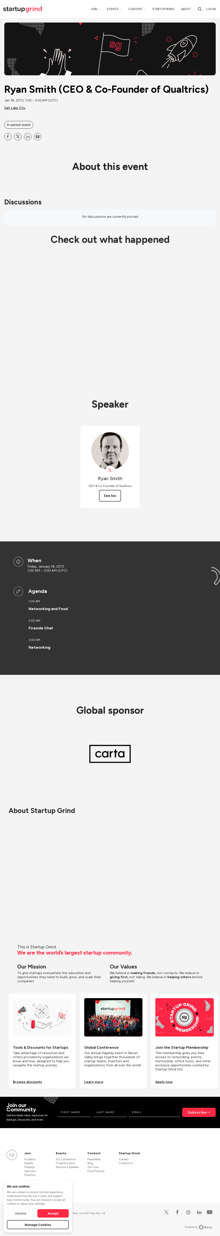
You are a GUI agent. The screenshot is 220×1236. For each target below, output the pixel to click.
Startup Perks (163, 9)
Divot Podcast (95, 1171)
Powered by (198, 1227)
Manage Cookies (38, 1224)
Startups (29, 1167)
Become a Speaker (67, 1167)
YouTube (92, 1167)
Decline (20, 1213)
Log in (211, 9)
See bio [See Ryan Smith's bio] (110, 496)
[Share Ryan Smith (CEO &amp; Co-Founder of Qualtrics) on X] (17, 136)
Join (94, 9)
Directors (29, 1175)
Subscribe (197, 1112)
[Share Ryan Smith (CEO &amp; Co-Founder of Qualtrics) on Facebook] (8, 136)
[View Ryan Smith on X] (110, 470)
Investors (29, 1159)
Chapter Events (65, 1163)
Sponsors (30, 1171)
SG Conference (65, 1159)
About (186, 9)
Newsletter (94, 1159)
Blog (90, 1163)
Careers (123, 1159)
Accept (53, 1213)
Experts (28, 1163)
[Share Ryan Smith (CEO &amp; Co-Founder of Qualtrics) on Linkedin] (27, 136)
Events (113, 9)
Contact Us (126, 1163)
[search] (200, 9)
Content (135, 9)
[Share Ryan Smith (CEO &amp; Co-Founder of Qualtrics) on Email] (37, 136)
